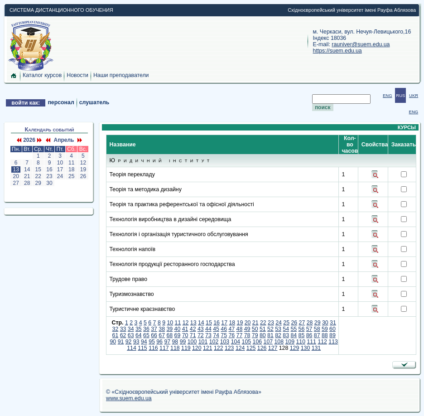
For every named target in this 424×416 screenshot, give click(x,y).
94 (144, 342)
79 (255, 335)
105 (246, 342)
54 (286, 329)
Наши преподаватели (121, 75)
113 (333, 342)
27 (15, 183)
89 (332, 335)
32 (115, 329)
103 (225, 342)
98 (175, 342)
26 (82, 176)
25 (71, 176)
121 (207, 348)
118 (175, 348)
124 (240, 348)
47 (231, 329)
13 (15, 169)
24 (59, 176)
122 (218, 348)
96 (159, 342)
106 (257, 342)
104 (236, 342)
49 (247, 329)
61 (115, 335)
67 (162, 335)
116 (153, 348)
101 (203, 342)
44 (208, 329)
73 (208, 335)
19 (82, 169)
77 (239, 335)
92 (128, 342)
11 (71, 163)
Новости (77, 75)
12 (82, 163)
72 (201, 335)
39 (169, 329)
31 (333, 322)
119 (186, 348)
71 (193, 335)
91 (121, 342)
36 (146, 329)
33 (123, 329)
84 (293, 335)
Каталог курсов (42, 75)
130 (305, 348)
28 (27, 183)
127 (273, 348)
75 (224, 335)
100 (192, 342)
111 (311, 342)
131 (316, 348)
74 (216, 335)
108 (279, 342)
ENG (387, 95)
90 (113, 342)
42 (193, 329)
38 (162, 329)
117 (164, 348)
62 (123, 335)
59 (325, 329)
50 (255, 329)
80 (263, 335)
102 (214, 342)
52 (270, 329)
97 (167, 342)
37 (154, 329)
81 (270, 335)
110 (300, 342)
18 (71, 169)
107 (268, 342)
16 (49, 169)
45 (216, 329)
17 (59, 169)
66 (154, 335)
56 (302, 329)
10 (59, 163)
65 (146, 335)
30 (49, 183)
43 (201, 329)
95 (152, 342)
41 (185, 329)
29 (38, 183)
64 (138, 335)
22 (38, 176)
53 (278, 329)
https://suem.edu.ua (337, 51)
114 (131, 348)
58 (317, 329)
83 (286, 335)
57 (309, 329)
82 (278, 335)
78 (247, 335)
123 (229, 348)
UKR (413, 95)
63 (131, 335)
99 (183, 342)
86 (309, 335)
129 (294, 348)
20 (15, 176)
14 (27, 169)
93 (136, 342)
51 (263, 329)
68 (169, 335)
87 (317, 335)
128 (284, 348)
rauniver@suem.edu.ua (361, 44)
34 (131, 329)
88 (325, 335)
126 (262, 348)
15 (38, 169)
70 (185, 335)
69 (177, 335)
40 (177, 329)
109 (289, 342)
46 (224, 329)
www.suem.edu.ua (129, 398)
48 (239, 329)
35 (138, 329)
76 (231, 335)
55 (293, 329)
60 (332, 329)
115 (142, 348)
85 (302, 335)
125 (251, 348)
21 (27, 176)
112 (322, 342)
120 (197, 348)
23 (49, 176)
